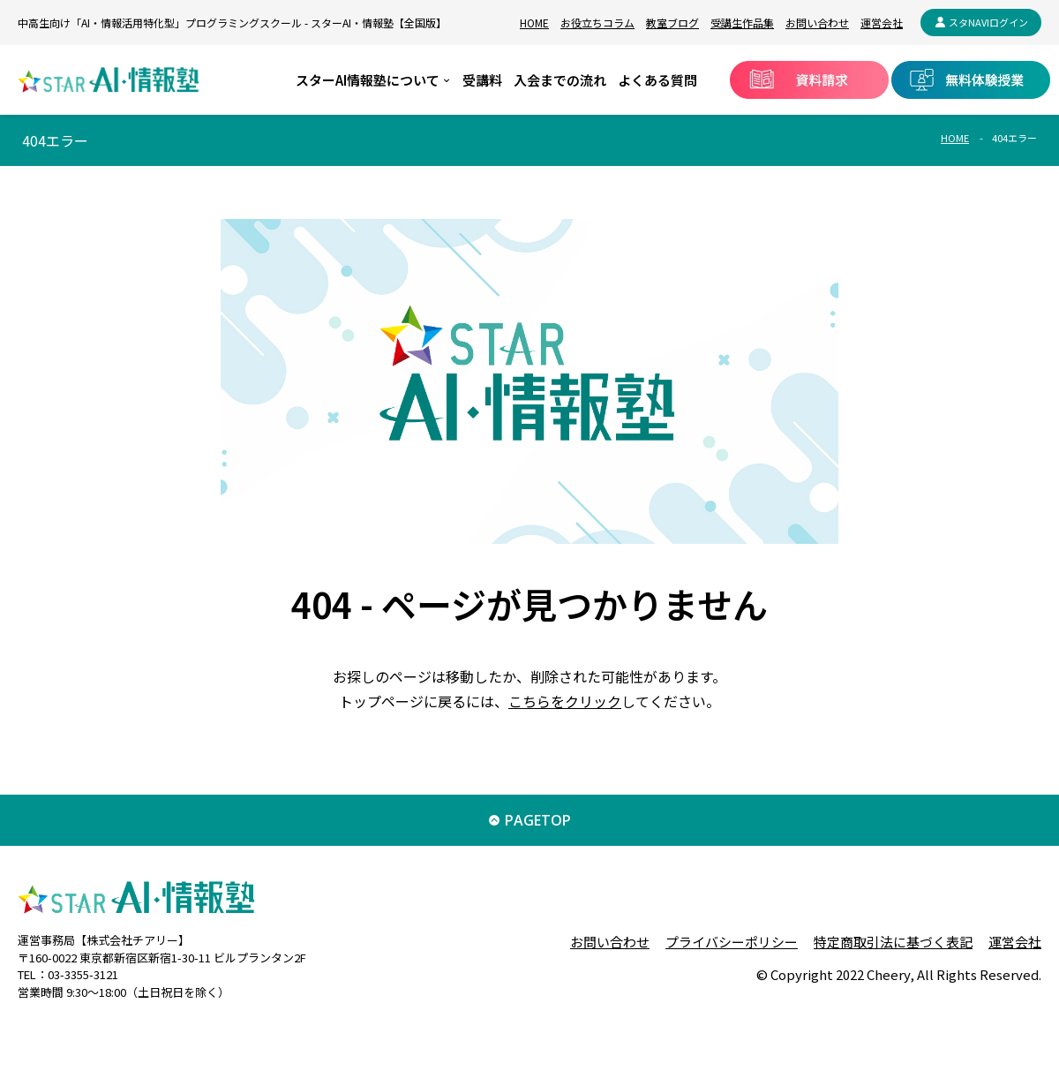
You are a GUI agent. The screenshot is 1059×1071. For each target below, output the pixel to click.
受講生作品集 (742, 22)
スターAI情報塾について (367, 80)
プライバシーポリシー (731, 941)
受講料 (482, 80)
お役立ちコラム (597, 22)
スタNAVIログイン (988, 22)
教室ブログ (672, 22)
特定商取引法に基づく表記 (893, 941)
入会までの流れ (560, 80)
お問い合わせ (817, 22)
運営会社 (881, 22)
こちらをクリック (564, 701)
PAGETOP (538, 820)
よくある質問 (657, 80)
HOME (534, 22)
